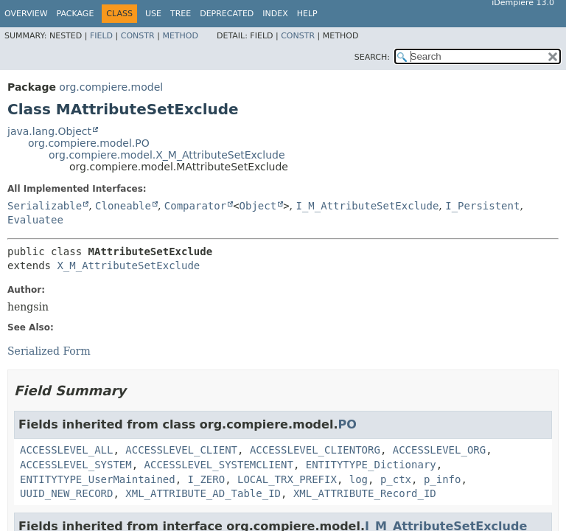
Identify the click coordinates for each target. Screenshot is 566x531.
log (358, 479)
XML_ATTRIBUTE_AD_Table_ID (203, 493)
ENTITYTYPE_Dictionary (371, 465)
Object (258, 206)
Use (153, 13)
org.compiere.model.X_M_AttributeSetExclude (167, 155)
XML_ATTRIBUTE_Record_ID (364, 493)
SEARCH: (372, 57)
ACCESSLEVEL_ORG (439, 450)
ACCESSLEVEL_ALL (66, 450)
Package (75, 13)
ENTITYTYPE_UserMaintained (97, 479)
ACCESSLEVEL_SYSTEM (76, 465)
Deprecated (227, 13)
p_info (442, 479)
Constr (138, 36)
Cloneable (123, 206)
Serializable (44, 206)
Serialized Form (49, 351)
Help (307, 13)
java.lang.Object (49, 131)
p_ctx (395, 479)
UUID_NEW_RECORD (66, 493)
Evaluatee (35, 220)
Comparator (195, 206)
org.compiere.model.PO (89, 143)
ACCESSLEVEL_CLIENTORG (315, 450)
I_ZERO (207, 479)
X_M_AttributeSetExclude (128, 265)
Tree (180, 13)
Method (180, 36)
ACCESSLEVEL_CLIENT (181, 450)
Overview (26, 13)
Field (101, 36)
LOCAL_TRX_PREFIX (287, 479)
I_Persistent (482, 206)
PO (347, 424)
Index (274, 13)
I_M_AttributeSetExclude (367, 206)
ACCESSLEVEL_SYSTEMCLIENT (218, 465)
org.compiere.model (111, 87)
